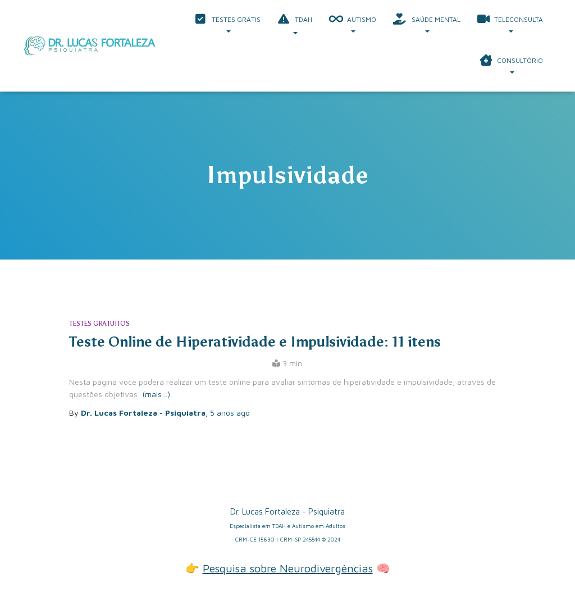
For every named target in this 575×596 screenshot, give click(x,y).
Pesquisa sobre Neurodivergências (288, 568)
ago (230, 412)
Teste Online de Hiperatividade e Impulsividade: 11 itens (255, 342)
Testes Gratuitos (99, 323)
